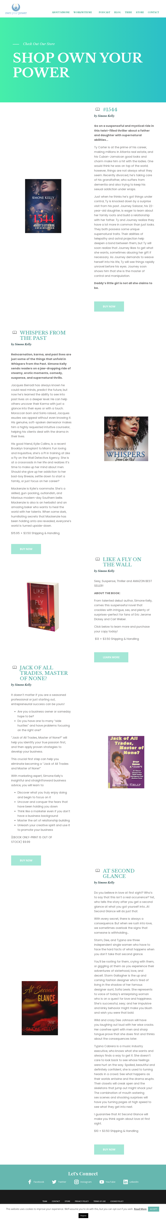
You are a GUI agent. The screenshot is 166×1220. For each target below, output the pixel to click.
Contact (153, 12)
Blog (117, 12)
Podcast (104, 12)
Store (140, 12)
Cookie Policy (117, 1201)
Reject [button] (83, 1215)
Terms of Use (99, 1201)
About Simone (61, 12)
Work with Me (83, 12)
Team (44, 1201)
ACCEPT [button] (153, 1209)
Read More (140, 1208)
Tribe (128, 12)
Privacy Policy (82, 1201)
